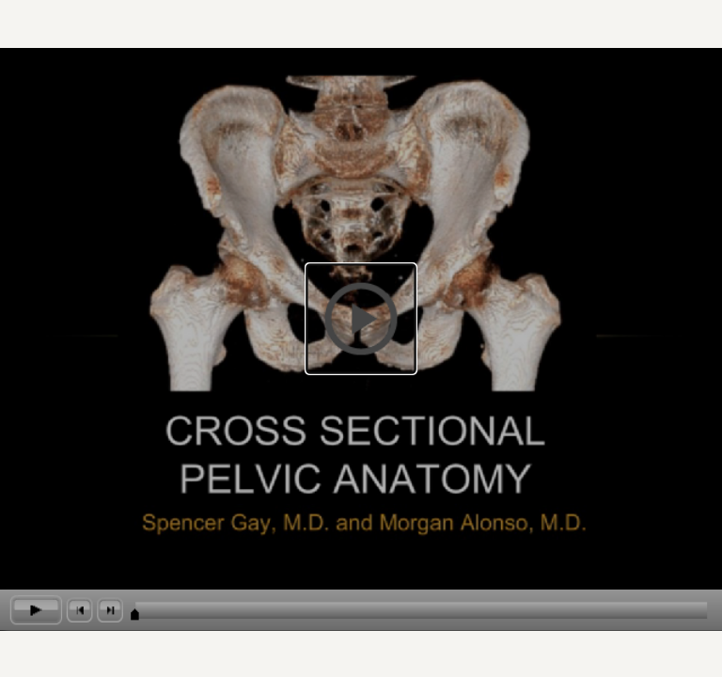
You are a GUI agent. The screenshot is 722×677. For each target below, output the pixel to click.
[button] (360, 318)
